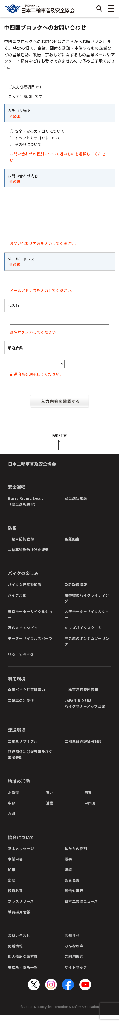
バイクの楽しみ (23, 581)
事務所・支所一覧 (23, 975)
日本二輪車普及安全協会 (32, 472)
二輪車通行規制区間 (81, 697)
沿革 (11, 877)
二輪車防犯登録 (21, 547)
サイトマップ (76, 975)
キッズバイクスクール (83, 635)
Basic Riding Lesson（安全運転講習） (27, 509)
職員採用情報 (19, 920)
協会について (21, 845)
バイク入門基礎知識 (25, 592)
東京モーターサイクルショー (30, 622)
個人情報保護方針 (23, 964)
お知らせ (72, 943)
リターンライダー (22, 663)
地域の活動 (19, 789)
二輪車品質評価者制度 (83, 749)
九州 (11, 821)
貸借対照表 (74, 898)
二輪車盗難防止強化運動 (28, 557)
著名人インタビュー (25, 635)
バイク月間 (17, 603)
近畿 (49, 811)
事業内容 (15, 867)
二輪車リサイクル (23, 749)
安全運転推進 (76, 506)
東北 (49, 800)
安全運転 (16, 495)
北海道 (13, 800)
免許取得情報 (76, 592)
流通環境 (16, 738)
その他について (28, 144)
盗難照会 (72, 547)
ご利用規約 (74, 964)
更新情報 (15, 954)
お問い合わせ (19, 943)
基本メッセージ (21, 856)
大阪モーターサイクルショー (87, 622)
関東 (88, 800)
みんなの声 (74, 954)
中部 (11, 811)
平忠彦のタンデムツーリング (87, 649)
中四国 (89, 811)
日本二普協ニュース (81, 909)
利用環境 (16, 687)
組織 (68, 877)
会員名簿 (72, 888)
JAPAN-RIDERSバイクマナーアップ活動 (85, 711)
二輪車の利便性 (21, 708)
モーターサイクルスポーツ (30, 646)
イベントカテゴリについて (38, 137)
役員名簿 (15, 898)
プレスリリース (21, 909)
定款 (11, 888)
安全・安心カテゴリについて (40, 131)
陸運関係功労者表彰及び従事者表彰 (30, 762)
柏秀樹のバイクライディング (87, 606)
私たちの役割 (76, 856)
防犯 (12, 536)
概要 (68, 867)
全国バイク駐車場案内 (26, 697)
